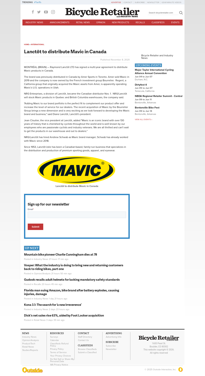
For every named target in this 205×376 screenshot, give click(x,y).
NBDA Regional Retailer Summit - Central (158, 96)
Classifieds (158, 22)
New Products (120, 22)
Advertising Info (113, 337)
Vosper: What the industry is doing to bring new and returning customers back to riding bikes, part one (73, 267)
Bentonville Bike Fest (147, 107)
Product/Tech (28, 343)
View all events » (143, 119)
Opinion (100, 22)
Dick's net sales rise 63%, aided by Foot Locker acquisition (64, 315)
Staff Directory (85, 337)
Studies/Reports (30, 350)
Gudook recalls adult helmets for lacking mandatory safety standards (72, 279)
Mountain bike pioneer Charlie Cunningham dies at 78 (60, 254)
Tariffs (38, 2)
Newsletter (153, 2)
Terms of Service (58, 352)
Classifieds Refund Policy (59, 344)
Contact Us (83, 340)
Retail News (83, 22)
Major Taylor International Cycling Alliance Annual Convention (154, 71)
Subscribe (140, 2)
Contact (127, 2)
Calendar (54, 340)
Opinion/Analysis (42, 273)
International (37, 45)
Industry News (34, 22)
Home (26, 45)
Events (175, 22)
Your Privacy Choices (60, 355)
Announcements (59, 22)
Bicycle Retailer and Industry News (157, 57)
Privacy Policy (57, 349)
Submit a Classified (87, 352)
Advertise (116, 2)
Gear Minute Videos (171, 2)
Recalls (140, 22)
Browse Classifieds (87, 349)
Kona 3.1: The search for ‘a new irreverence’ (53, 304)
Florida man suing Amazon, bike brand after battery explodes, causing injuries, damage (71, 292)
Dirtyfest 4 (141, 84)
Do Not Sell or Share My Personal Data (62, 360)
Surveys (54, 337)
